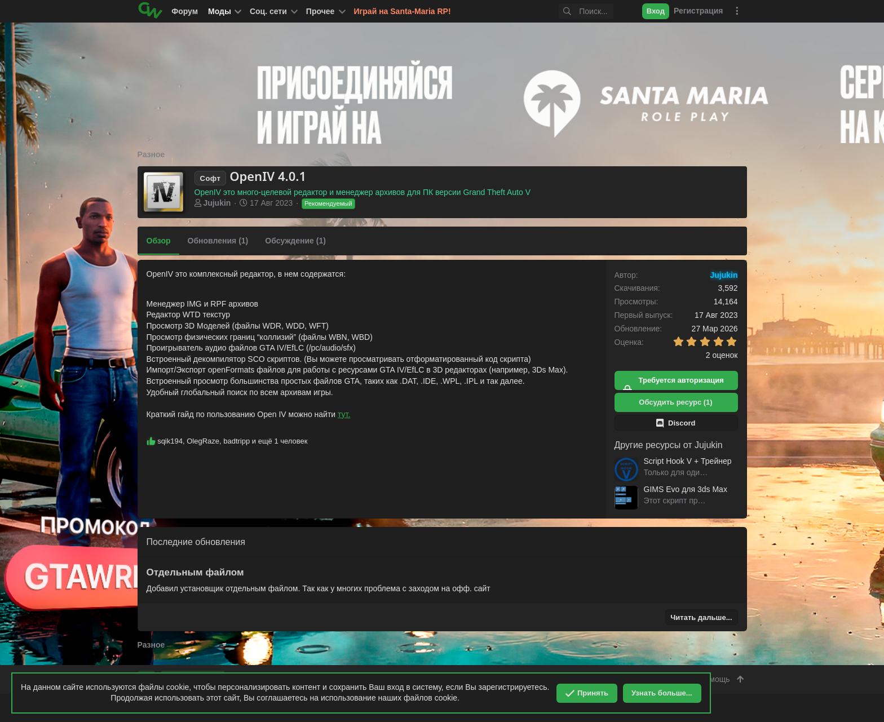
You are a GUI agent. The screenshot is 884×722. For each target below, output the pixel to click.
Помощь (714, 679)
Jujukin (217, 202)
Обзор (159, 240)
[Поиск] (568, 11)
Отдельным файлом (195, 572)
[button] (273, 11)
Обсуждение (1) (295, 240)
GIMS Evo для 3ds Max (685, 489)
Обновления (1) (218, 240)
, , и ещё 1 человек (232, 441)
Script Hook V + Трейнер (688, 461)
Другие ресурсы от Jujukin (669, 445)
